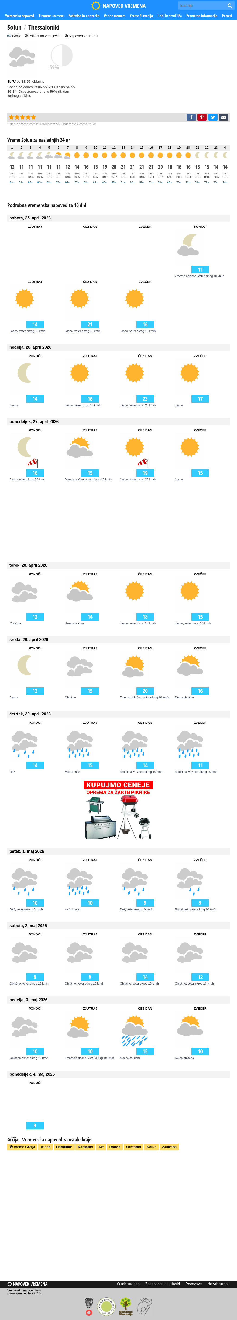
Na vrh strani (217, 1284)
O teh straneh (128, 1284)
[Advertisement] (162, 75)
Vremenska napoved (19, 15)
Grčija (14, 36)
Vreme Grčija (22, 1147)
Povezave (194, 1284)
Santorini (133, 1147)
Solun (151, 1147)
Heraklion (64, 1147)
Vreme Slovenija (141, 15)
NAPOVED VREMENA (118, 5)
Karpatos (85, 1147)
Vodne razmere (114, 15)
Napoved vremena (27, 1284)
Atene (45, 1147)
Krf (101, 1147)
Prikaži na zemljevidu (43, 36)
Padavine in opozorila (83, 15)
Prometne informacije (201, 15)
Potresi (227, 15)
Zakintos (169, 1147)
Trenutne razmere (51, 15)
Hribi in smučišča (169, 15)
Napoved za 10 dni (81, 36)
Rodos (114, 1147)
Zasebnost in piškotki (162, 1284)
